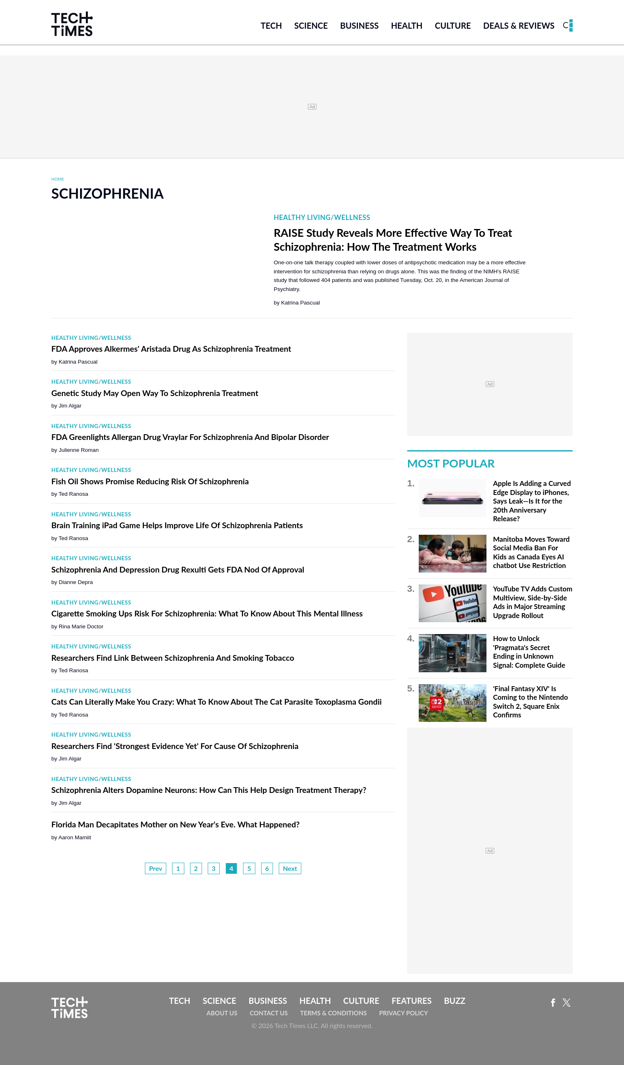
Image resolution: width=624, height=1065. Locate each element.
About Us (221, 1013)
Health (406, 25)
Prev (155, 868)
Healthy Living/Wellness (322, 217)
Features (411, 1000)
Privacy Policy (403, 1013)
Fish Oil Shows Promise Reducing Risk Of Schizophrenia (150, 481)
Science (311, 25)
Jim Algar (70, 406)
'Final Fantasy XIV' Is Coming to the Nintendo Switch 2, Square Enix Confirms (530, 701)
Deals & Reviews (519, 25)
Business (359, 25)
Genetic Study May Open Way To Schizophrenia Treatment (154, 393)
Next (290, 868)
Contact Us (269, 1013)
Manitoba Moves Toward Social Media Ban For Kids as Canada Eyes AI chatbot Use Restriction (531, 552)
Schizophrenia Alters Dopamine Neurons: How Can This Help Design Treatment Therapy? (208, 790)
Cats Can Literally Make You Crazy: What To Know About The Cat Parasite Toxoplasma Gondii (216, 701)
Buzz (454, 1000)
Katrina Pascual (300, 303)
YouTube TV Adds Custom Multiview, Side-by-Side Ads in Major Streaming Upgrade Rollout (532, 602)
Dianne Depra (76, 582)
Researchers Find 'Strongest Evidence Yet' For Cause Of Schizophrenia (174, 746)
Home (57, 178)
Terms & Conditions (333, 1013)
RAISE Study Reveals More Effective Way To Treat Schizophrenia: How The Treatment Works (393, 239)
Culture (453, 25)
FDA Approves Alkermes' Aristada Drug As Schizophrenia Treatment (171, 348)
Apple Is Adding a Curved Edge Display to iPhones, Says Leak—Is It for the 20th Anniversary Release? (532, 501)
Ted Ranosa (73, 494)
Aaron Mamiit (74, 837)
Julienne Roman (79, 450)
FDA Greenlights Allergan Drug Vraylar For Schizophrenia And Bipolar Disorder (190, 437)
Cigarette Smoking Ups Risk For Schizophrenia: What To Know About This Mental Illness (207, 613)
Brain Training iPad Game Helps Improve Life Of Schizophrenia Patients (177, 525)
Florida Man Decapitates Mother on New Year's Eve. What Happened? (175, 824)
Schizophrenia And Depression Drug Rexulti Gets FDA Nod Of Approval (177, 569)
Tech (271, 25)
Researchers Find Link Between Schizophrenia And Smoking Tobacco (172, 657)
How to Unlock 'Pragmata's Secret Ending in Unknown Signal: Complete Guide (529, 651)
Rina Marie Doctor (81, 626)
